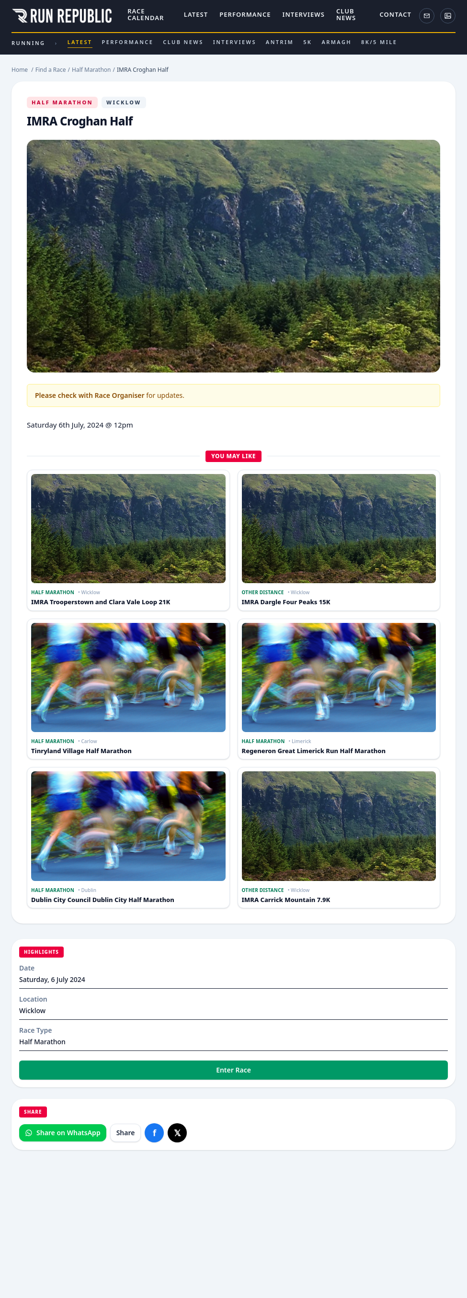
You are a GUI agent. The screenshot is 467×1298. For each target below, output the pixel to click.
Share (125, 1132)
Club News (346, 15)
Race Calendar (145, 15)
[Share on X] (177, 1132)
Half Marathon (62, 102)
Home (19, 70)
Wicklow (123, 102)
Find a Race (50, 70)
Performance (245, 15)
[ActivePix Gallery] (448, 15)
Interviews (304, 15)
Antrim (280, 41)
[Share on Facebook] (154, 1132)
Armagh (336, 41)
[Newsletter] (426, 15)
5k (307, 41)
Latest (196, 15)
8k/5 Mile (379, 41)
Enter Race (233, 1069)
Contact (395, 15)
